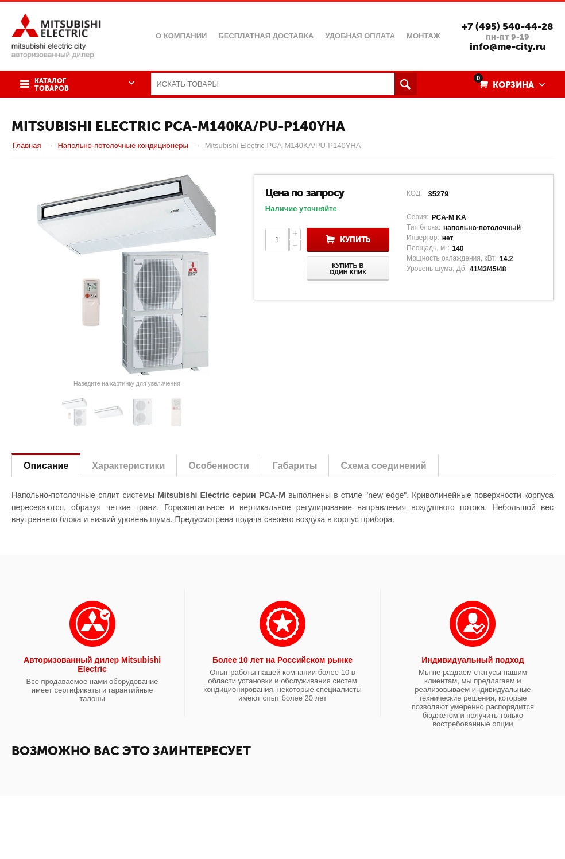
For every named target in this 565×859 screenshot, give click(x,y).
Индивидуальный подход (472, 659)
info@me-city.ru (508, 46)
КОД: (414, 193)
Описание (46, 466)
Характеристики (128, 466)
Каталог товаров (51, 84)
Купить (355, 239)
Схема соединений (383, 466)
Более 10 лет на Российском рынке (282, 659)
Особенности (218, 466)
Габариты (295, 466)
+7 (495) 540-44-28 (508, 26)
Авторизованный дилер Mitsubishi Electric (92, 664)
